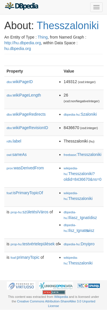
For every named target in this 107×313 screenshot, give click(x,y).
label (14, 141)
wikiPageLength (24, 95)
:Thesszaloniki (82, 154)
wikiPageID (20, 81)
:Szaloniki (80, 114)
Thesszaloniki (68, 25)
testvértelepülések (33, 244)
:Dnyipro (79, 244)
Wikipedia (61, 296)
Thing (43, 37)
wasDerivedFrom (25, 168)
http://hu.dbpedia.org (22, 43)
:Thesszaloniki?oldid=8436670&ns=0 (82, 174)
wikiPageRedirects (26, 114)
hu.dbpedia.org (17, 48)
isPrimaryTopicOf (25, 192)
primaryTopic (25, 257)
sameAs (17, 154)
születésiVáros (30, 212)
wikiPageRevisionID (27, 127)
